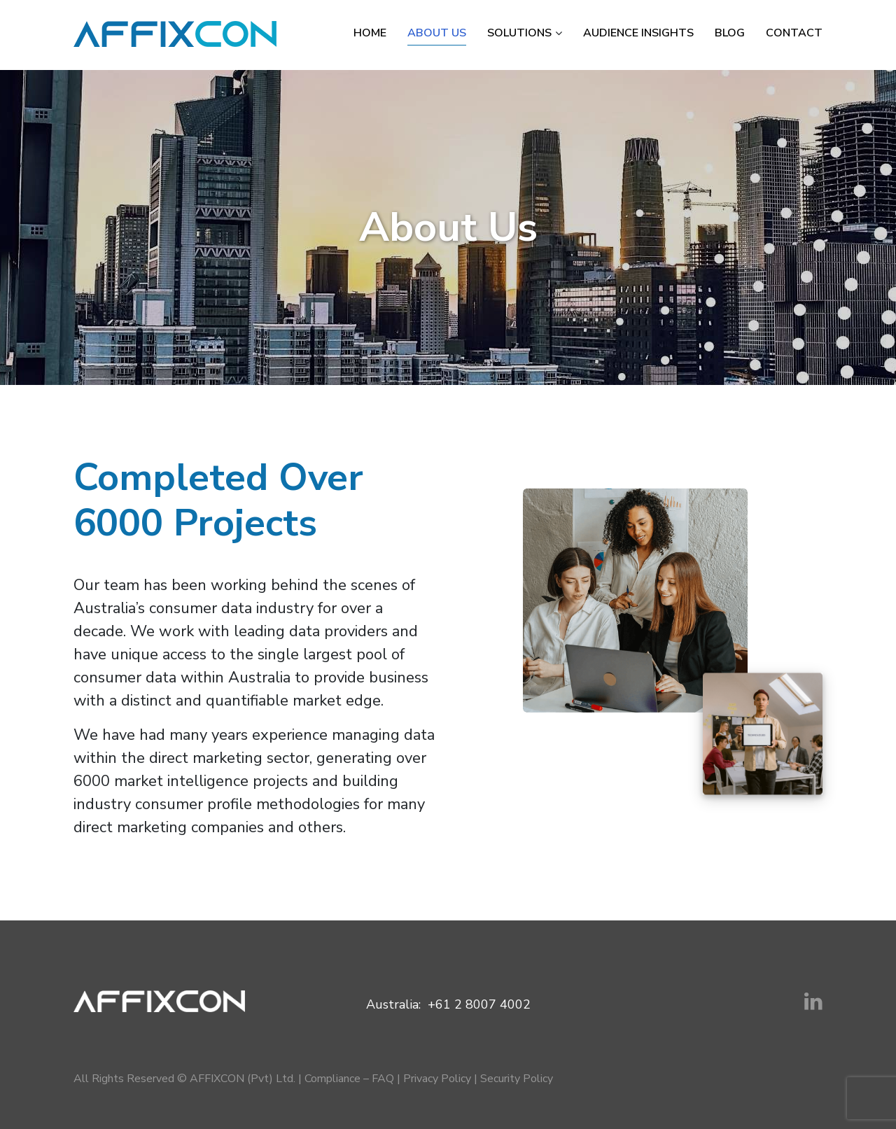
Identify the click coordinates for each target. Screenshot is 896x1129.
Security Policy (516, 1078)
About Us (436, 33)
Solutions (519, 33)
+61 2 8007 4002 (479, 1004)
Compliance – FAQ (349, 1078)
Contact (794, 33)
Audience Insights (638, 33)
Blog (730, 33)
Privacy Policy (437, 1078)
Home (370, 33)
